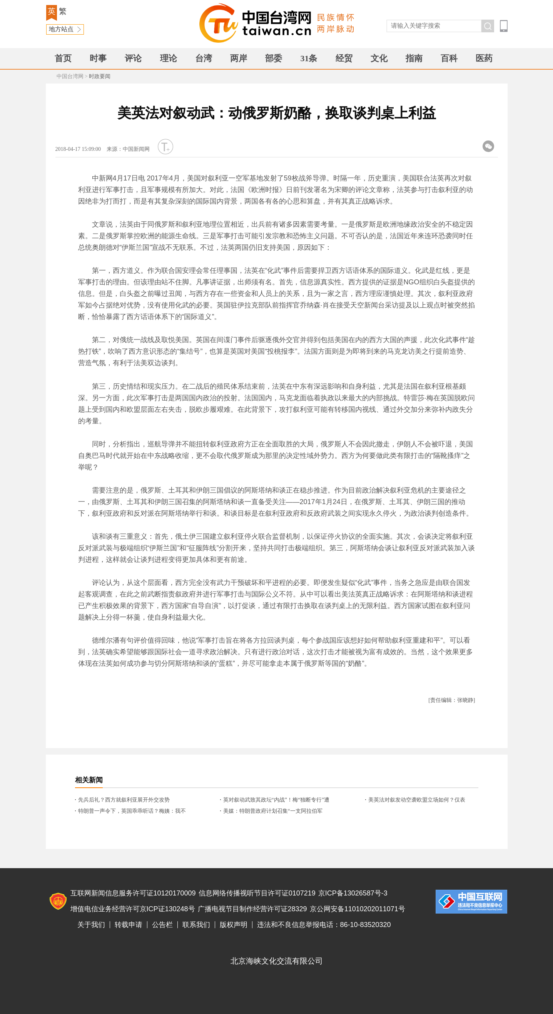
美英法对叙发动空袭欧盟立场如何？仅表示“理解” (416, 800)
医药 (484, 58)
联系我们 (196, 924)
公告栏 (162, 924)
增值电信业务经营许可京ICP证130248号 (132, 908)
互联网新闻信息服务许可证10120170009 (133, 893)
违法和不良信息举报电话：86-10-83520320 (324, 924)
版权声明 (233, 924)
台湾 (203, 58)
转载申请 (128, 924)
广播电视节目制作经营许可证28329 (252, 908)
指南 (414, 58)
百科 (449, 58)
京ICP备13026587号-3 (353, 893)
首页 (63, 58)
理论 (168, 58)
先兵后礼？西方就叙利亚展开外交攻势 (124, 800)
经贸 (344, 58)
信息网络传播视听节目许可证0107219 (257, 893)
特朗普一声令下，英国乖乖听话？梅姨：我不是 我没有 (132, 811)
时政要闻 (99, 76)
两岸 (238, 58)
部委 (273, 58)
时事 (98, 58)
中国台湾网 (70, 76)
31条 (308, 58)
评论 (133, 58)
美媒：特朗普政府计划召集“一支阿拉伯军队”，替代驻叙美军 (272, 811)
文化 (379, 58)
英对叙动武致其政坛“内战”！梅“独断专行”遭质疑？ (276, 800)
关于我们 (91, 924)
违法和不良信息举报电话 (471, 902)
